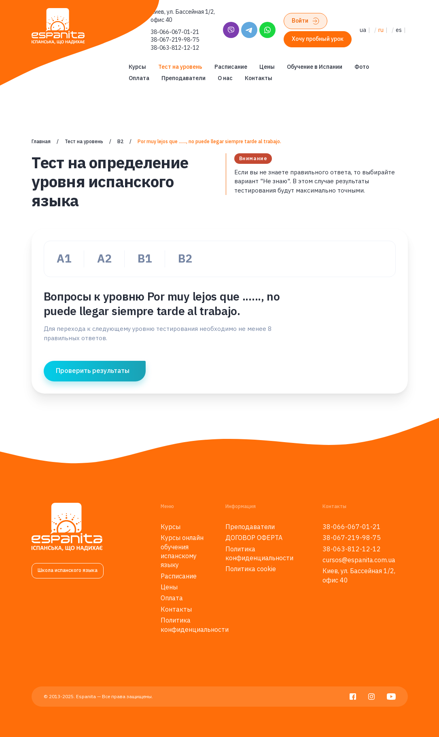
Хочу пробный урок (318, 38)
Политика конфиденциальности (195, 624)
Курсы (137, 66)
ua (363, 30)
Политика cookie (250, 569)
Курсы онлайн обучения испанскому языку (182, 551)
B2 (120, 141)
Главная (41, 141)
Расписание (230, 66)
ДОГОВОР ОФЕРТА (253, 538)
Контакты (258, 78)
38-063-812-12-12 (175, 47)
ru (381, 30)
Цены (267, 66)
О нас (225, 78)
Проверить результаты (92, 370)
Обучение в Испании (314, 66)
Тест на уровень (180, 66)
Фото (361, 66)
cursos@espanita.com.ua (358, 560)
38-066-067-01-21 (175, 32)
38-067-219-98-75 (175, 39)
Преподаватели (183, 78)
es (399, 30)
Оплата (139, 78)
